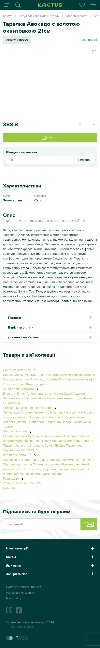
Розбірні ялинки (72, 417)
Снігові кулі (11, 412)
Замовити (84, 160)
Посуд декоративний (45, 417)
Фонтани (89, 374)
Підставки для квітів (17, 464)
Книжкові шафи (83, 379)
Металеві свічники (28, 440)
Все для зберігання (20, 455)
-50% (30, 483)
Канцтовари (11, 403)
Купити (50, 137)
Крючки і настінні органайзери (40, 474)
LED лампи (30, 398)
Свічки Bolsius (55, 445)
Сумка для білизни (80, 459)
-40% (22, 483)
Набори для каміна (44, 379)
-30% (14, 483)
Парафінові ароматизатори (61, 440)
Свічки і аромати (18, 431)
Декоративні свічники (47, 436)
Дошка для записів (16, 374)
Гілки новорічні (14, 384)
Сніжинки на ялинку (35, 412)
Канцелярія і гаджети (21, 389)
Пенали (88, 398)
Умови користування (20, 593)
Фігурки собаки (71, 374)
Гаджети (79, 393)
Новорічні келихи (15, 422)
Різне (42, 398)
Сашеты (87, 440)
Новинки (9, 488)
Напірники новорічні (65, 412)
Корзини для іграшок (41, 469)
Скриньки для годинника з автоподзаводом (34, 459)
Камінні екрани (37, 384)
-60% (38, 483)
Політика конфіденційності (23, 587)
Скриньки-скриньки (47, 464)
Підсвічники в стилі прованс (23, 445)
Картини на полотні (45, 374)
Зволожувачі (12, 398)
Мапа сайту (13, 598)
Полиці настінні (14, 469)
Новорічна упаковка (76, 422)
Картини (65, 379)
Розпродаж (14, 478)
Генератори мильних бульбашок (49, 393)
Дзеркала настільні (16, 379)
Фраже (8, 426)
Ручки (21, 393)
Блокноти (9, 393)
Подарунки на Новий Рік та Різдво (30, 407)
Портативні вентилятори (64, 398)
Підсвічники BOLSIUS (18, 450)
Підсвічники (74, 445)
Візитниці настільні (75, 464)
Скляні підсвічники (17, 436)
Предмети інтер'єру (20, 370)
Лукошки (63, 469)
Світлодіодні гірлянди (45, 422)
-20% (6, 483)
